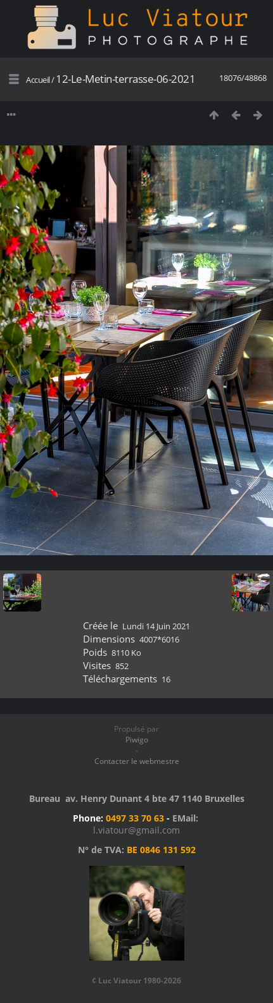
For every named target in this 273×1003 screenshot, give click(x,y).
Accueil (38, 79)
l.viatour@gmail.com (136, 830)
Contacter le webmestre (136, 761)
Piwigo (136, 739)
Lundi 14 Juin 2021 (156, 626)
